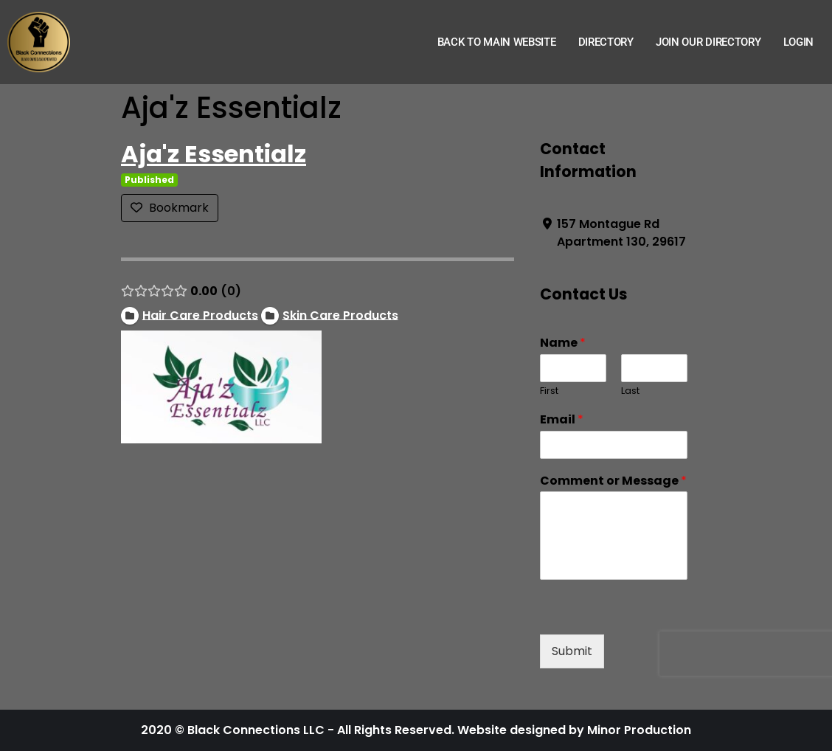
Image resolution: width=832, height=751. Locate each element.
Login (798, 42)
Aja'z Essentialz (213, 153)
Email (561, 420)
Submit (572, 651)
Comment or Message (613, 481)
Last (630, 391)
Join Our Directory (708, 42)
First (549, 391)
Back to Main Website (496, 42)
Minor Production (639, 729)
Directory (606, 42)
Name (563, 343)
